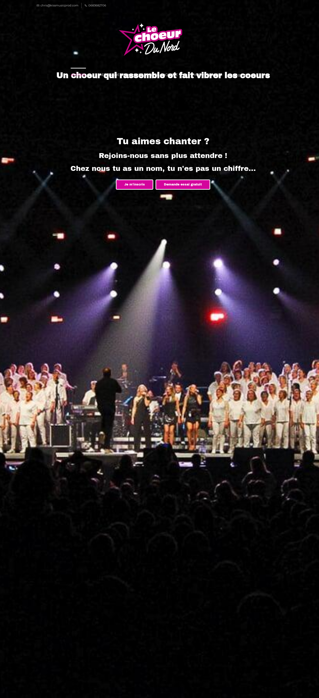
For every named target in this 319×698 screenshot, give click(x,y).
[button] (278, 39)
